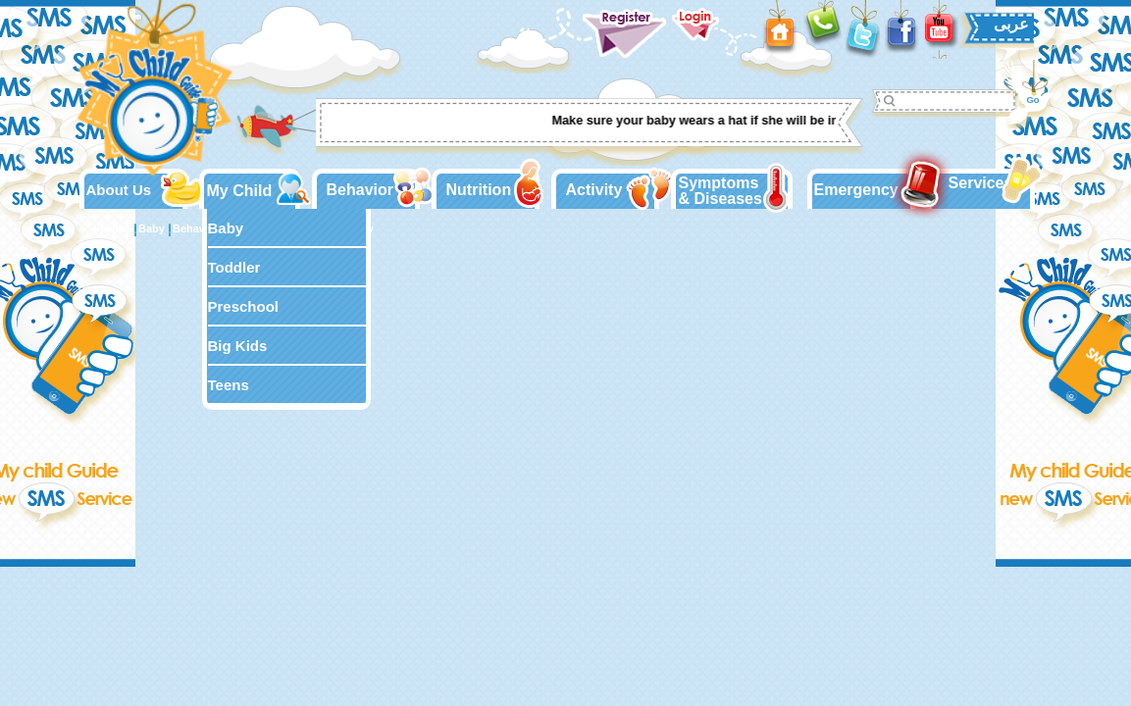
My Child (240, 190)
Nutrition (479, 189)
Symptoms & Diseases (720, 191)
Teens (228, 385)
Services (981, 183)
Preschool (244, 306)
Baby (226, 228)
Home (116, 228)
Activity (594, 189)
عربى (1011, 24)
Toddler (234, 267)
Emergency (856, 189)
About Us (119, 189)
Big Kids (238, 345)
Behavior (360, 189)
